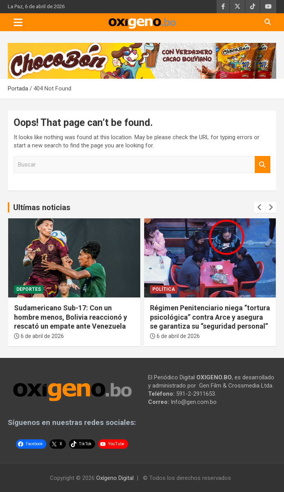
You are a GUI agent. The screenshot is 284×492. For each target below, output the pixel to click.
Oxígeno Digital (115, 477)
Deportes (28, 289)
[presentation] (259, 207)
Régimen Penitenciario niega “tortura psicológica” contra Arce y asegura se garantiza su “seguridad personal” (210, 317)
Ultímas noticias (42, 207)
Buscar (262, 164)
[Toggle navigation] (18, 22)
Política (163, 289)
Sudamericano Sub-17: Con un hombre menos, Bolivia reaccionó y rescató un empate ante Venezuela (70, 317)
